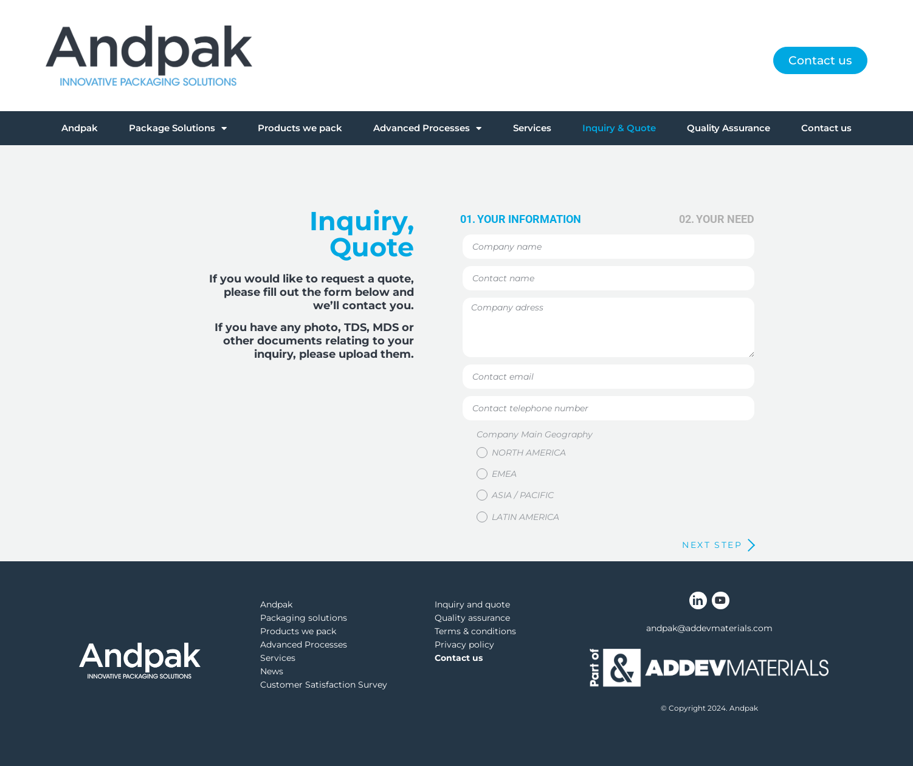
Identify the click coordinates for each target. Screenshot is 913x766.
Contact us (826, 128)
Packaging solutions (303, 617)
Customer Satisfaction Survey (323, 684)
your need (725, 219)
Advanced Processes (427, 128)
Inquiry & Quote (619, 128)
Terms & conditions (475, 631)
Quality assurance (472, 617)
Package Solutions (178, 128)
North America (529, 452)
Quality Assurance (728, 128)
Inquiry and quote (472, 604)
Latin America (525, 516)
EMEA (504, 473)
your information (529, 219)
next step (712, 544)
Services (532, 128)
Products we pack (300, 128)
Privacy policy (464, 644)
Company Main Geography (535, 434)
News (271, 671)
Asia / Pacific (523, 495)
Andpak (79, 128)
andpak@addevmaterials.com (709, 628)
